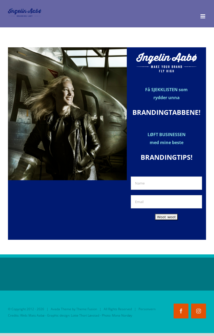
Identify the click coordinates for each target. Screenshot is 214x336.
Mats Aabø (36, 315)
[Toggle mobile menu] (203, 16)
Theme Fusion (86, 309)
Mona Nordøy (122, 315)
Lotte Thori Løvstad (85, 315)
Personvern (147, 309)
